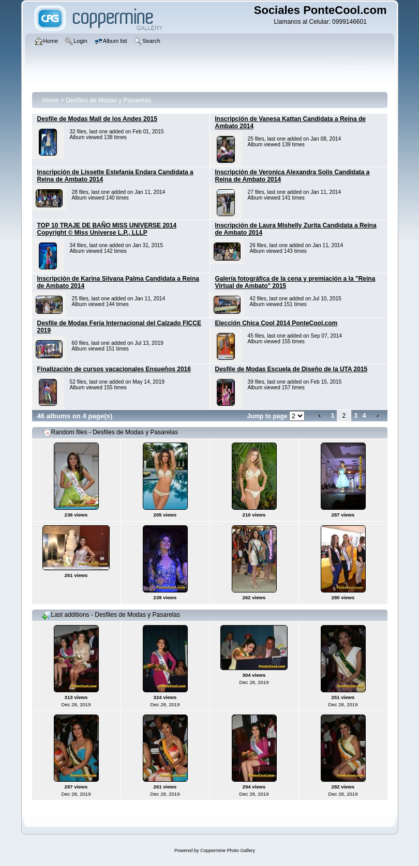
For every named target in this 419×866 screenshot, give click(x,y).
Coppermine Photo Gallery (227, 850)
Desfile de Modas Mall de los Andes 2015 (97, 119)
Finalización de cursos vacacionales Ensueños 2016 (114, 369)
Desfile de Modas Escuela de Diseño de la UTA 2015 (291, 369)
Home (50, 100)
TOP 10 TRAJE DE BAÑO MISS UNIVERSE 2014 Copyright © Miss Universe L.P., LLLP (107, 229)
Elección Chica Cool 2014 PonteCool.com (276, 323)
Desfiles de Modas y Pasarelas (108, 100)
